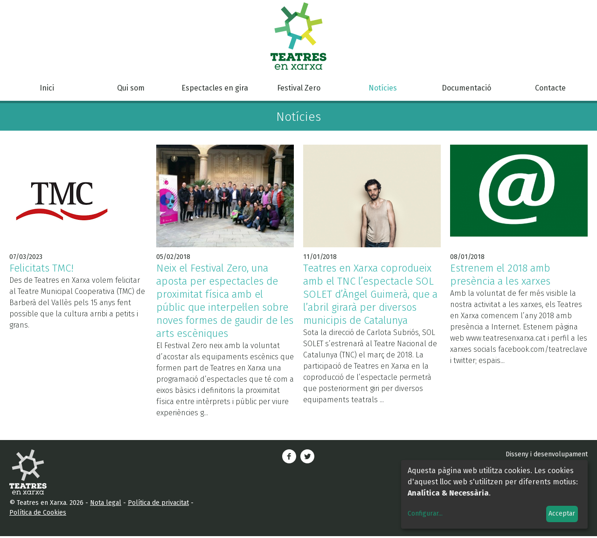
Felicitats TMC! (41, 268)
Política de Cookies (37, 513)
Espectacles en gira (214, 88)
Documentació (466, 88)
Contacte (550, 88)
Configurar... (425, 513)
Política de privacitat (158, 503)
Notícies (382, 88)
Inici (47, 88)
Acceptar (561, 513)
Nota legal (105, 503)
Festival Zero (298, 88)
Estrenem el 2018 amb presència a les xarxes (500, 274)
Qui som (131, 88)
